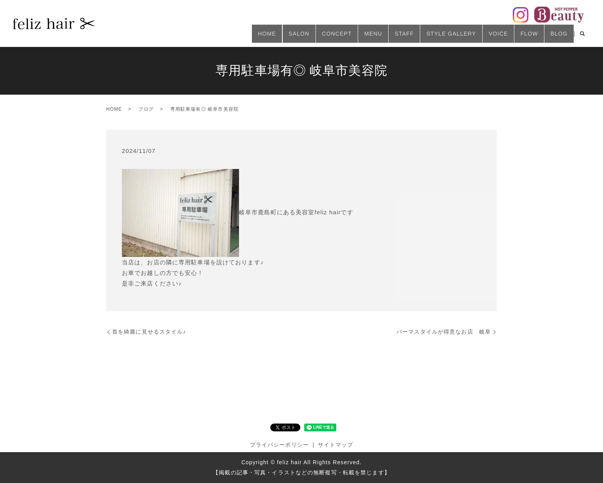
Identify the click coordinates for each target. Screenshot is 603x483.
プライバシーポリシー (279, 445)
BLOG (556, 36)
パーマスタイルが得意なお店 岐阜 (443, 332)
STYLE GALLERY (436, 36)
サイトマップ (335, 445)
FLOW (523, 36)
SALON (267, 36)
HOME (231, 36)
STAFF (385, 36)
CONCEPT (309, 36)
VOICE (487, 36)
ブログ (145, 109)
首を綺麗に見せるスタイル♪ (149, 332)
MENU (350, 36)
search (582, 37)
